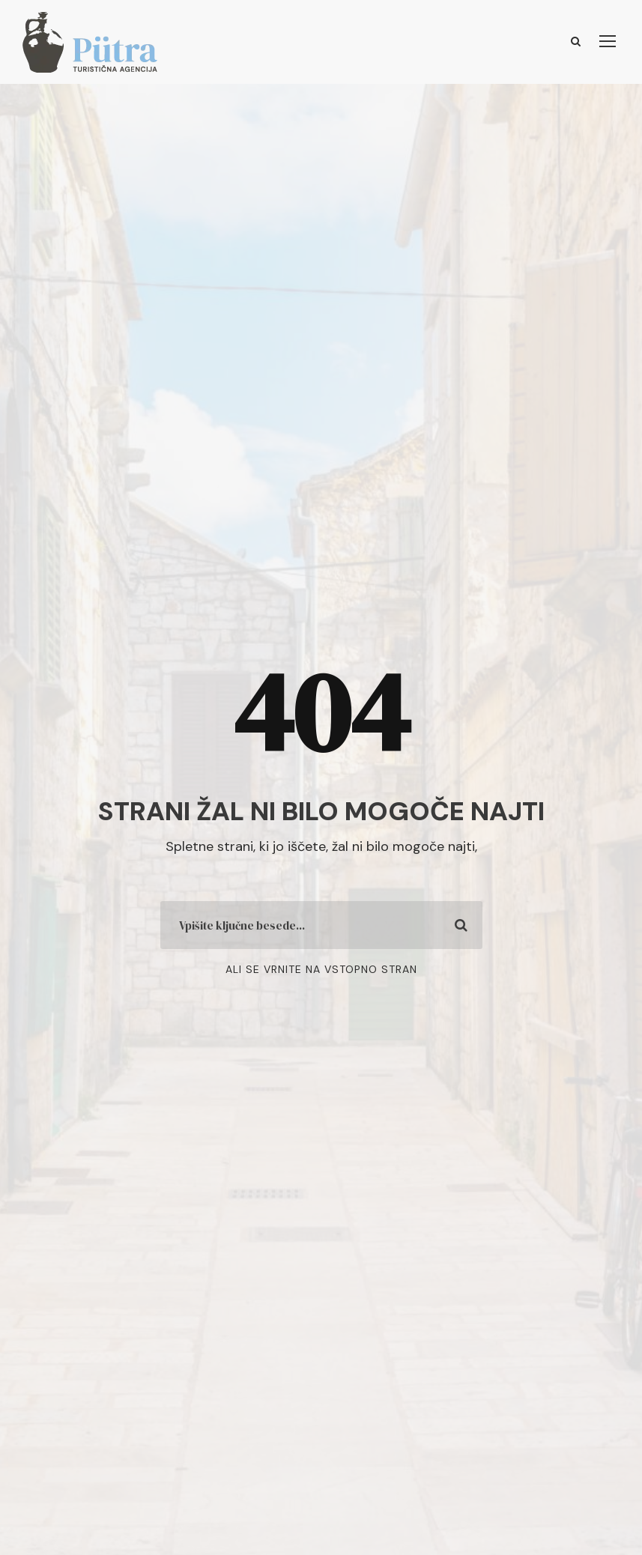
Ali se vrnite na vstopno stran (321, 969)
